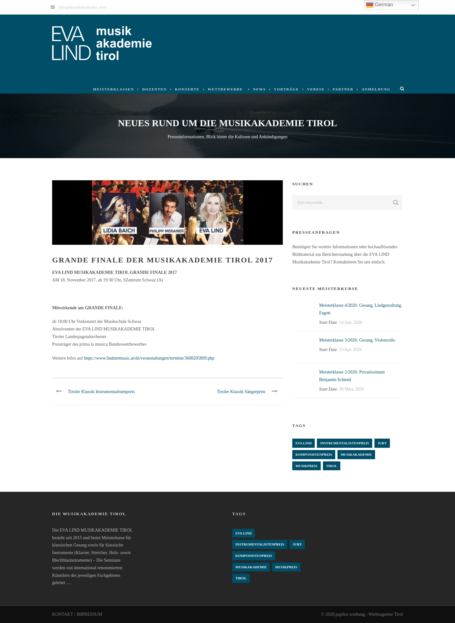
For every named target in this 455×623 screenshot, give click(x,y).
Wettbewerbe (225, 89)
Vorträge (286, 89)
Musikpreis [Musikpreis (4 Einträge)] (306, 466)
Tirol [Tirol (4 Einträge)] (331, 466)
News (259, 89)
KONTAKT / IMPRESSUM (77, 614)
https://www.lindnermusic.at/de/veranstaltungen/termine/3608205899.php (149, 358)
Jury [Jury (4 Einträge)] (382, 443)
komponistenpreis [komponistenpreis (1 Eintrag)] (313, 454)
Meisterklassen (113, 89)
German (379, 5)
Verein (316, 89)
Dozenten (154, 89)
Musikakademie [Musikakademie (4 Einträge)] (356, 454)
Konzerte (187, 89)
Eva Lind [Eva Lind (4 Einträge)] (303, 443)
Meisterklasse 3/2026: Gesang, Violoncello (357, 340)
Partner (343, 89)
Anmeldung (376, 89)
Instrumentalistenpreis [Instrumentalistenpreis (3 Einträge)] (344, 443)
